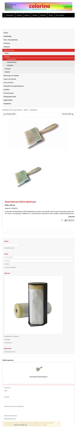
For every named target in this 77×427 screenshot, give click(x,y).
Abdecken (7, 47)
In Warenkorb (69, 220)
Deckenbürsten (12, 62)
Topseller (35, 15)
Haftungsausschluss (10, 418)
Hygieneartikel (8, 100)
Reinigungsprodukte (10, 96)
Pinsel (7, 53)
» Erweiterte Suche (55, 25)
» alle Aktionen (8, 342)
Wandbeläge (7, 36)
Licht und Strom (8, 82)
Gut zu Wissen (60, 15)
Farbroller (8, 69)
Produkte (19, 15)
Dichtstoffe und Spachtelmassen (14, 86)
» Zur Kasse (67, 25)
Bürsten (7, 56)
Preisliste (6, 397)
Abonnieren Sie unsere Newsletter (14, 406)
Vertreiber (10, 65)
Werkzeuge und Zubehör (11, 75)
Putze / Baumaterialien (11, 40)
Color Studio (9, 19)
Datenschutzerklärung (10, 415)
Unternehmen (10, 15)
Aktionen (27, 15)
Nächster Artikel (67, 114)
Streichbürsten (11, 59)
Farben (6, 33)
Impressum (7, 387)
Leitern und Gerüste (10, 79)
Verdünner (7, 43)
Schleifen (6, 89)
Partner (51, 15)
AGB (5, 390)
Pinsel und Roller (9, 50)
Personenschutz (9, 93)
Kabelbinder (7, 103)
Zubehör (7, 72)
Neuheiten (43, 15)
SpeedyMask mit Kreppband (11, 336)
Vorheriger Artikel (10, 114)
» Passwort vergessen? (10, 267)
